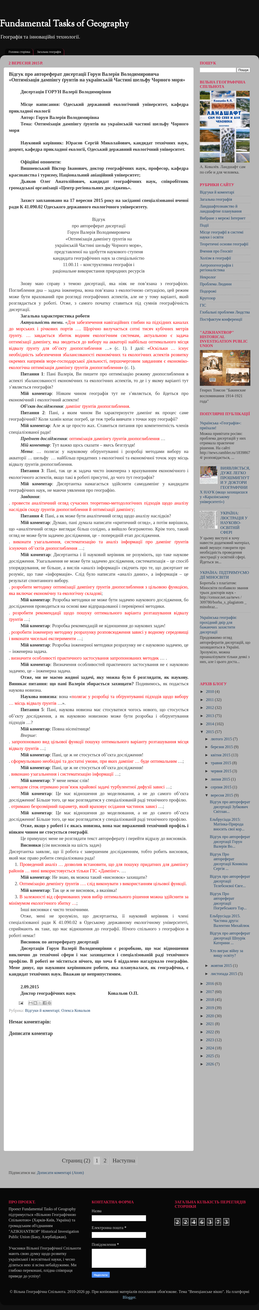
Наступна (123, 1160)
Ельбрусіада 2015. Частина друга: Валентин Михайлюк (229, 921)
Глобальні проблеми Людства (225, 312)
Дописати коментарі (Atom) (60, 1173)
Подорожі (208, 291)
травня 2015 (221, 763)
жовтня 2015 (222, 965)
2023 (210, 1040)
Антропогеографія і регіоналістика (216, 267)
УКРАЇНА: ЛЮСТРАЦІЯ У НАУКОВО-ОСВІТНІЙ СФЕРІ (233, 523)
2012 (210, 707)
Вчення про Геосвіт (216, 251)
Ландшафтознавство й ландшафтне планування (220, 208)
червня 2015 (221, 771)
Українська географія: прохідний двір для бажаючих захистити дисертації (218, 624)
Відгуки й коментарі (42, 1010)
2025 (210, 1056)
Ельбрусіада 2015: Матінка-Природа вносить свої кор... (227, 824)
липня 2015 (221, 779)
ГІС (203, 305)
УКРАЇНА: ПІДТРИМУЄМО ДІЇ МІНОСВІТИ (224, 575)
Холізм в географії (215, 258)
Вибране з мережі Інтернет (222, 218)
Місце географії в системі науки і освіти (221, 234)
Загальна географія (49, 52)
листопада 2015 (224, 974)
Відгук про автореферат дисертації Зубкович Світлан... (230, 807)
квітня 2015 (221, 755)
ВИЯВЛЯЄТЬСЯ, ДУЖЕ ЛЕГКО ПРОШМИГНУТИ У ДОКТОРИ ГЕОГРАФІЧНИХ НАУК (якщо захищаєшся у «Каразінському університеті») (225, 485)
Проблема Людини (216, 284)
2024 (210, 1048)
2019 (210, 1008)
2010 (210, 691)
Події (204, 225)
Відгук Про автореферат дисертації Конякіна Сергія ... (228, 861)
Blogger (129, 1297)
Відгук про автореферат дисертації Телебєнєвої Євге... (230, 881)
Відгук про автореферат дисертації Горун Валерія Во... (230, 842)
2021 (210, 1024)
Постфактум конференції (221, 319)
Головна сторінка (19, 52)
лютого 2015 (222, 739)
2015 (210, 732)
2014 (210, 724)
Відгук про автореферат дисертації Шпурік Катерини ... (230, 938)
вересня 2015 (222, 795)
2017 (210, 992)
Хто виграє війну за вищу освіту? (226, 953)
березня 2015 (222, 747)
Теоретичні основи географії (224, 244)
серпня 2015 (221, 787)
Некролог (208, 277)
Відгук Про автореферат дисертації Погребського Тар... (228, 901)
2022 (210, 1032)
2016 (210, 983)
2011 (210, 700)
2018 (210, 999)
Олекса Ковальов (75, 1010)
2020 (210, 1016)
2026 (210, 1064)
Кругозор (208, 298)
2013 (210, 716)
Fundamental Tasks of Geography (64, 24)
